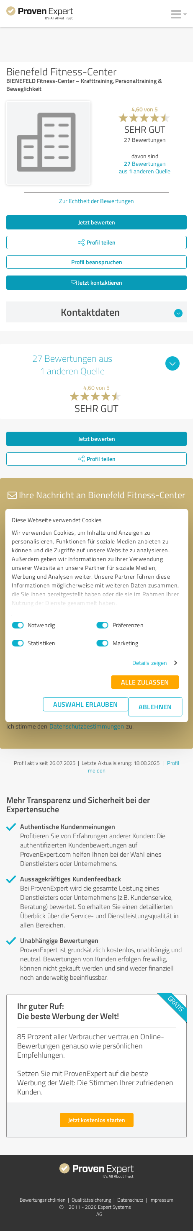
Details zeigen (149, 663)
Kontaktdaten (122, 312)
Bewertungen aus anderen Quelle (144, 167)
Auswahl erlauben (85, 704)
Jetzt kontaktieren (96, 282)
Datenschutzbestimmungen (86, 726)
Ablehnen (155, 706)
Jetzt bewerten (96, 222)
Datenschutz (130, 1199)
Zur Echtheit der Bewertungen (96, 201)
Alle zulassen (145, 682)
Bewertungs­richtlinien (42, 1199)
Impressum (161, 1199)
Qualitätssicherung (91, 1199)
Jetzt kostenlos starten (96, 1120)
